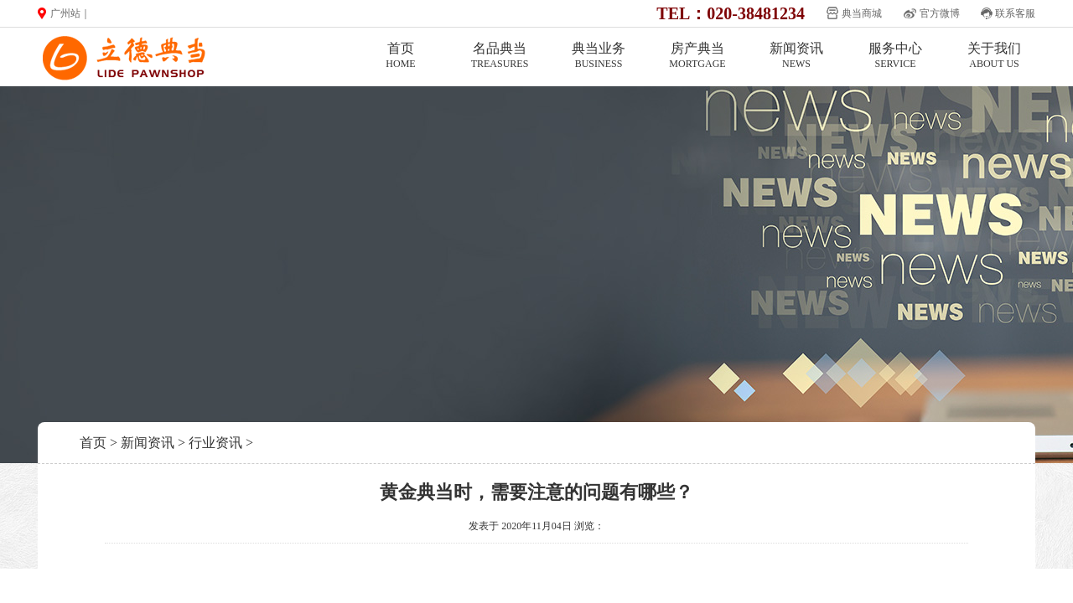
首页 (401, 55)
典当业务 (598, 55)
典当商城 (862, 13)
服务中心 (895, 55)
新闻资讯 (796, 55)
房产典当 (697, 55)
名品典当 (500, 55)
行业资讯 (215, 443)
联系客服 (1015, 13)
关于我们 (994, 55)
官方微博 (940, 13)
